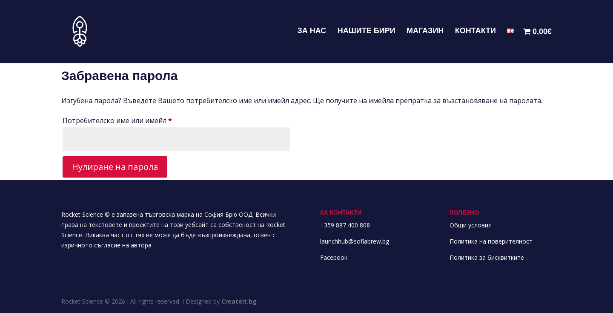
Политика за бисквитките (487, 257)
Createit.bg (239, 301)
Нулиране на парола (115, 166)
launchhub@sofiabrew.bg (354, 241)
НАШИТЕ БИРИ (366, 31)
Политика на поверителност (491, 241)
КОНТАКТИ (475, 31)
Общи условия (471, 225)
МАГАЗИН (425, 31)
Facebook (333, 257)
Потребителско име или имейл (142, 119)
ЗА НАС (311, 31)
